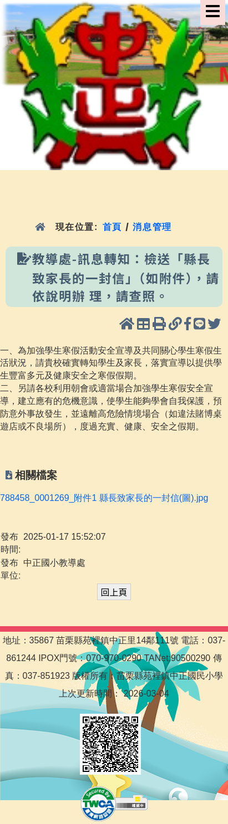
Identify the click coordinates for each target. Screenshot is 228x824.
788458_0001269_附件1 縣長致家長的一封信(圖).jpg (104, 498)
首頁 (112, 227)
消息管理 (152, 227)
